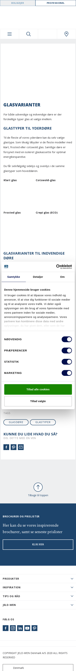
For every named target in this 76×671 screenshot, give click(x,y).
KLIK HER (38, 544)
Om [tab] (62, 276)
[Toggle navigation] (9, 34)
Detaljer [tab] (38, 276)
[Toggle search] (28, 34)
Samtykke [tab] (13, 276)
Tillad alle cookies (37, 389)
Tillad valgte (38, 401)
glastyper (42, 422)
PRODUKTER (11, 578)
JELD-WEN (9, 605)
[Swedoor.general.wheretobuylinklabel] (66, 34)
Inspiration (12, 587)
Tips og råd (11, 596)
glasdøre (16, 422)
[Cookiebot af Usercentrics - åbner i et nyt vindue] (56, 266)
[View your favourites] (47, 34)
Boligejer (17, 3)
